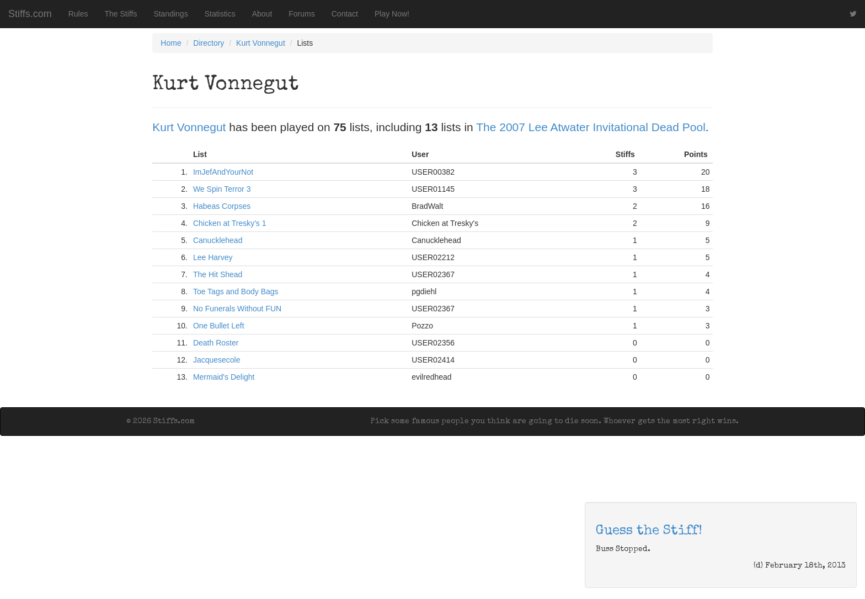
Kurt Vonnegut (260, 43)
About (262, 13)
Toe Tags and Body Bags (236, 291)
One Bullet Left (218, 325)
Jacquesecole (217, 359)
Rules (78, 13)
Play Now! (392, 13)
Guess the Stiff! (649, 531)
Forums (301, 13)
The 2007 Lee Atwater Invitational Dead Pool (591, 127)
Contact (345, 13)
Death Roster (215, 342)
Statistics (220, 13)
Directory (208, 43)
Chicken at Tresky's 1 (229, 223)
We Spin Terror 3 (222, 189)
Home (171, 43)
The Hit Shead (218, 274)
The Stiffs (121, 13)
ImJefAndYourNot (223, 172)
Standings (170, 13)
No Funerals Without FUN (237, 308)
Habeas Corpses (221, 206)
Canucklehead (218, 240)
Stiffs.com (30, 13)
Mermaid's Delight (224, 377)
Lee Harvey (213, 257)
